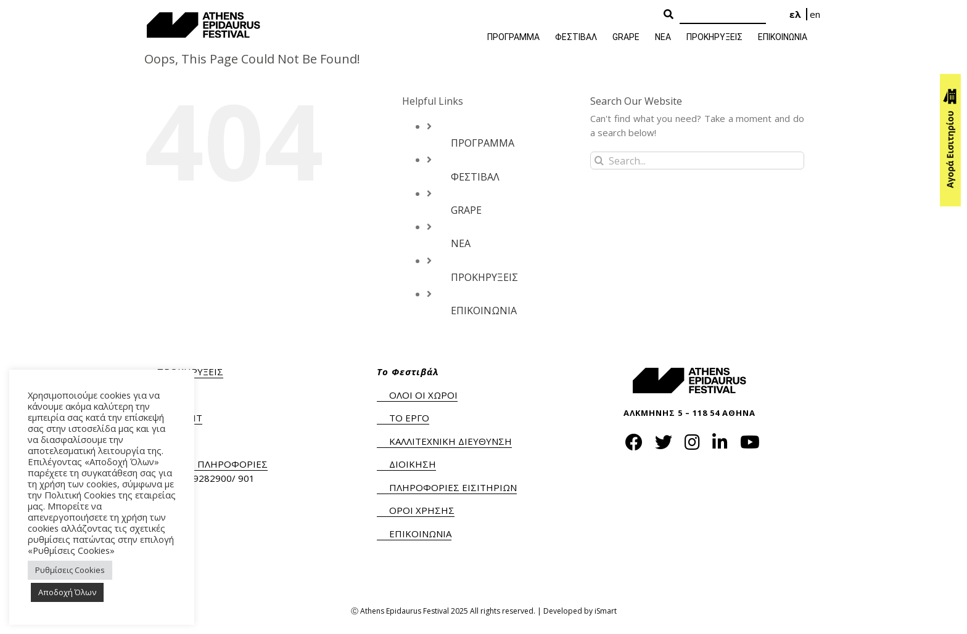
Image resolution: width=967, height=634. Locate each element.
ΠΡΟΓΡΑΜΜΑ (482, 143)
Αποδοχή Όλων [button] (67, 592)
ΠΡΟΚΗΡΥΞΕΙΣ (484, 277)
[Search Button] (668, 15)
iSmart (606, 611)
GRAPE (466, 210)
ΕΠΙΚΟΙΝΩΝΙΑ (484, 310)
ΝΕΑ (461, 243)
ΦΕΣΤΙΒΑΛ (475, 177)
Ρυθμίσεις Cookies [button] (70, 569)
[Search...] (697, 160)
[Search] (723, 15)
